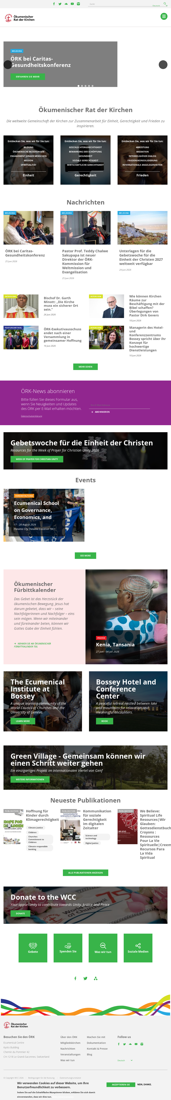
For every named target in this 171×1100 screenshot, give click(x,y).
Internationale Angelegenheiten (142, 164)
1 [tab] (78, 86)
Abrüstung (142, 147)
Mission (28, 160)
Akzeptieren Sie (121, 1084)
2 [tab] (82, 86)
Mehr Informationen (63, 1097)
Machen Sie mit (96, 1037)
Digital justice (92, 843)
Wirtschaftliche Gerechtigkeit (85, 164)
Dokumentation (96, 1042)
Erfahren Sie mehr (28, 76)
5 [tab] (92, 86)
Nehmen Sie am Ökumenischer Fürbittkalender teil (32, 645)
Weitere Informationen (30, 779)
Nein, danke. (144, 1084)
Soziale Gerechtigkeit (85, 160)
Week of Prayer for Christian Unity (37, 459)
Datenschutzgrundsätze (70, 1077)
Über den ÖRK (68, 1037)
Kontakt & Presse (97, 1048)
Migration (142, 151)
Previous (8, 64)
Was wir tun (67, 1060)
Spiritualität (28, 164)
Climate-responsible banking (38, 848)
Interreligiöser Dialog (142, 156)
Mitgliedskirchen (70, 1042)
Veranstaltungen (70, 1054)
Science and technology (91, 837)
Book (104, 721)
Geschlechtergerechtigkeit (85, 147)
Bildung (28, 147)
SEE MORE (85, 555)
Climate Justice (35, 827)
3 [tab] (85, 86)
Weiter (163, 64)
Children (32, 832)
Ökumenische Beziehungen (28, 151)
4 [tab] (89, 86)
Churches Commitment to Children (36, 839)
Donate (20, 913)
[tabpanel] (85, 64)
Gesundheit (85, 156)
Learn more (23, 721)
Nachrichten (67, 1048)
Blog (89, 1054)
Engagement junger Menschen (28, 156)
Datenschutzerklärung (31, 415)
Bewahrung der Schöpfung (85, 151)
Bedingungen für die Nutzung (41, 1077)
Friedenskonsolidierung (143, 160)
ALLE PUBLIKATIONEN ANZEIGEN (85, 872)
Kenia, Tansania (115, 644)
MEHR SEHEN (85, 366)
